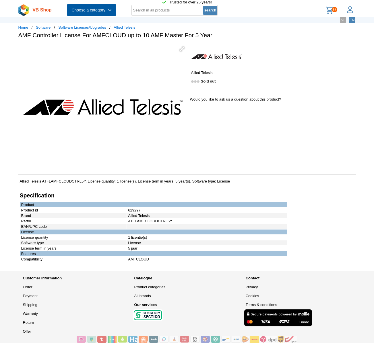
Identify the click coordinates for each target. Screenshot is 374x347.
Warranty (30, 313)
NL (343, 20)
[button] (182, 49)
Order (27, 287)
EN (351, 20)
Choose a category (91, 10)
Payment (30, 296)
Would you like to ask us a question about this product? (235, 99)
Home (23, 27)
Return (28, 322)
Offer (27, 331)
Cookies (252, 296)
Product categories (149, 287)
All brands (142, 296)
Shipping (30, 305)
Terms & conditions (261, 305)
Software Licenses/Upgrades (82, 27)
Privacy (252, 287)
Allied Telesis (124, 27)
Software (43, 27)
